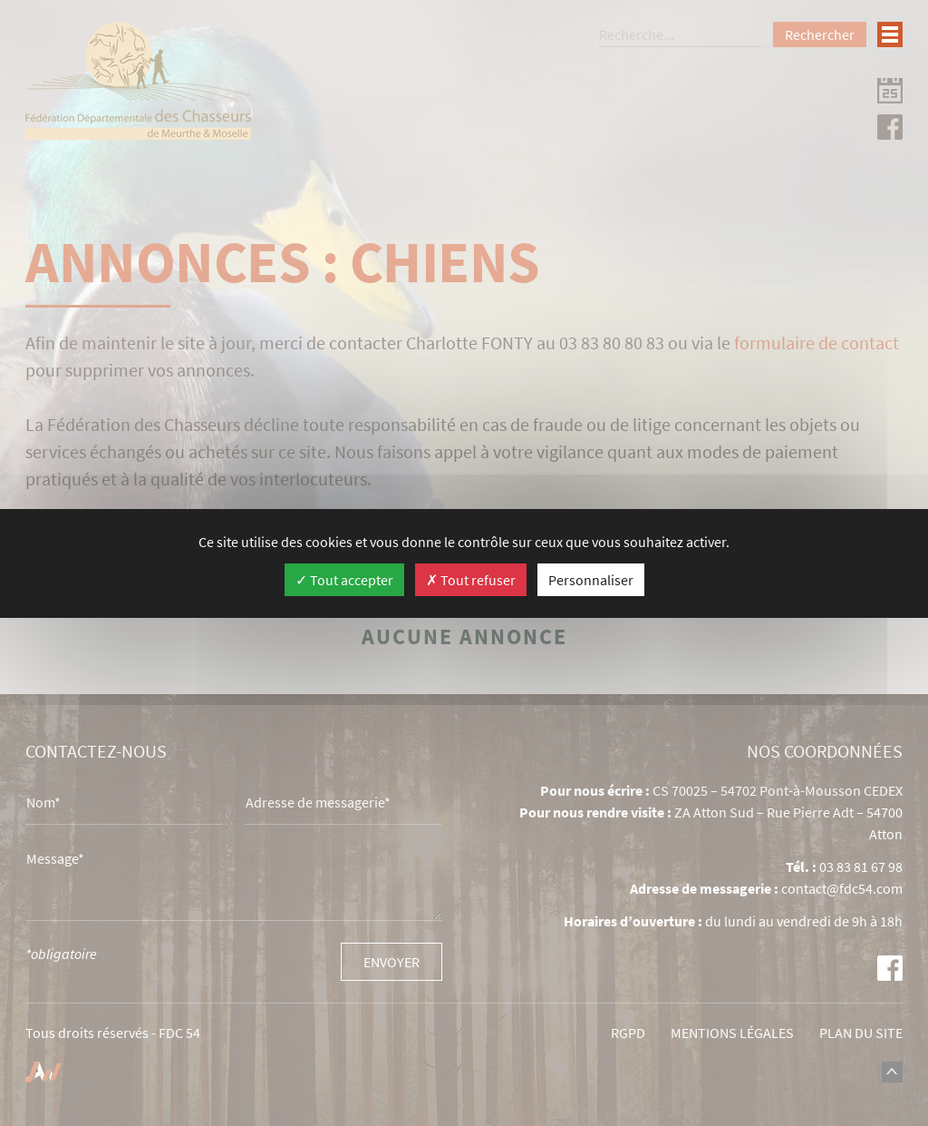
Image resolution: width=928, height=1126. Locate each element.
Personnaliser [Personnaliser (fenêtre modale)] (590, 580)
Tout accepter (344, 580)
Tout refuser (471, 580)
